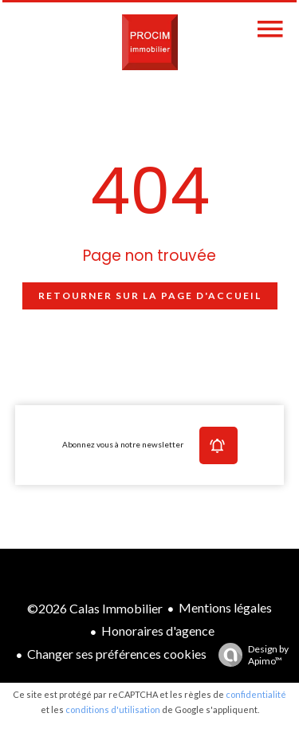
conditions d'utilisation (112, 709)
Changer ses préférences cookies (117, 653)
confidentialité (256, 694)
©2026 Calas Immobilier (95, 608)
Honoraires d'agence (157, 630)
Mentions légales (225, 607)
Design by (249, 655)
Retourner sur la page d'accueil (150, 295)
